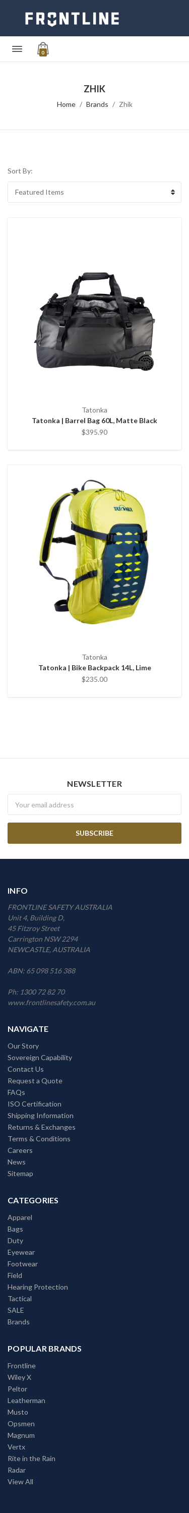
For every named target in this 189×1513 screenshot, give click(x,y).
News (17, 1161)
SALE (16, 1310)
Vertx (16, 1446)
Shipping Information (41, 1115)
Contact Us (26, 1069)
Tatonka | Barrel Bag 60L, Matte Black (94, 420)
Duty (15, 1240)
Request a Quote (35, 1080)
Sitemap (20, 1173)
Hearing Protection (38, 1287)
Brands (97, 104)
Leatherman (26, 1400)
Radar (17, 1470)
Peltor (17, 1388)
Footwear (23, 1263)
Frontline (22, 1365)
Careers (20, 1150)
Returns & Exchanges (42, 1127)
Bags (15, 1229)
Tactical (20, 1298)
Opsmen (21, 1423)
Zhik (126, 104)
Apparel (20, 1217)
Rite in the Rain (31, 1458)
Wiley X (19, 1377)
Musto (18, 1412)
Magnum (21, 1435)
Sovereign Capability (40, 1057)
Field (15, 1275)
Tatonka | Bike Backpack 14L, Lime (94, 667)
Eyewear (21, 1252)
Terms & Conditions (39, 1138)
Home (66, 104)
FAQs (16, 1092)
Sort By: (20, 170)
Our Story (23, 1045)
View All (20, 1481)
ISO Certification (34, 1103)
